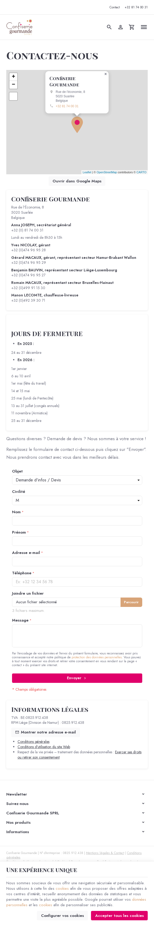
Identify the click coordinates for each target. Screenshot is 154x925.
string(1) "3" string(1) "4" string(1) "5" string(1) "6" (77, 480)
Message (20, 620)
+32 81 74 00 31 (67, 106)
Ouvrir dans (77, 181)
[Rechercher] (109, 27)
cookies (62, 888)
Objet (17, 471)
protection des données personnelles (97, 657)
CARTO (141, 172)
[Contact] (114, 7)
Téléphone (21, 573)
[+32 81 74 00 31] (136, 7)
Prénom (19, 532)
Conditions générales (33, 741)
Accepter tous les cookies (119, 915)
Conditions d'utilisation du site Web (44, 746)
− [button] (13, 85)
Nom (16, 512)
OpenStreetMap (106, 172)
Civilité (18, 491)
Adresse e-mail (26, 553)
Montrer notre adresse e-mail (48, 732)
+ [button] (13, 77)
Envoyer (77, 678)
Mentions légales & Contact (105, 853)
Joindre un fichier (28, 593)
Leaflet (87, 172)
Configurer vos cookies (62, 915)
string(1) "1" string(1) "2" (77, 500)
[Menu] (143, 27)
